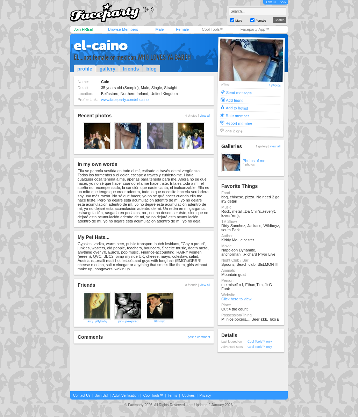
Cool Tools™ (212, 29)
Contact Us (81, 395)
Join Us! (101, 395)
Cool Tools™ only (260, 341)
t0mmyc (159, 321)
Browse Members (123, 29)
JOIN (283, 2)
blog (151, 69)
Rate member (237, 115)
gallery (107, 69)
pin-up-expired (128, 321)
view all (205, 115)
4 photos (274, 85)
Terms (172, 395)
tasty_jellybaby (96, 321)
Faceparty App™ (255, 29)
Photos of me (254, 161)
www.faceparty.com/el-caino (125, 99)
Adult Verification (125, 395)
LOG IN (270, 2)
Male (159, 29)
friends (131, 69)
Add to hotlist (237, 107)
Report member (238, 123)
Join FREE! (83, 29)
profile (84, 69)
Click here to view (236, 299)
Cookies (188, 395)
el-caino (101, 45)
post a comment (199, 337)
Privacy (205, 395)
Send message (239, 92)
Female (182, 29)
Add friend (234, 100)
